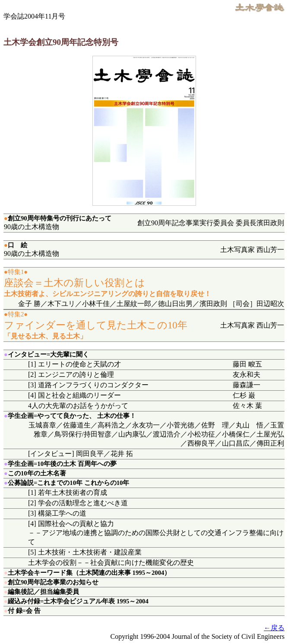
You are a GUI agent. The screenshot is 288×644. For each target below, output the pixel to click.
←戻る (274, 627)
